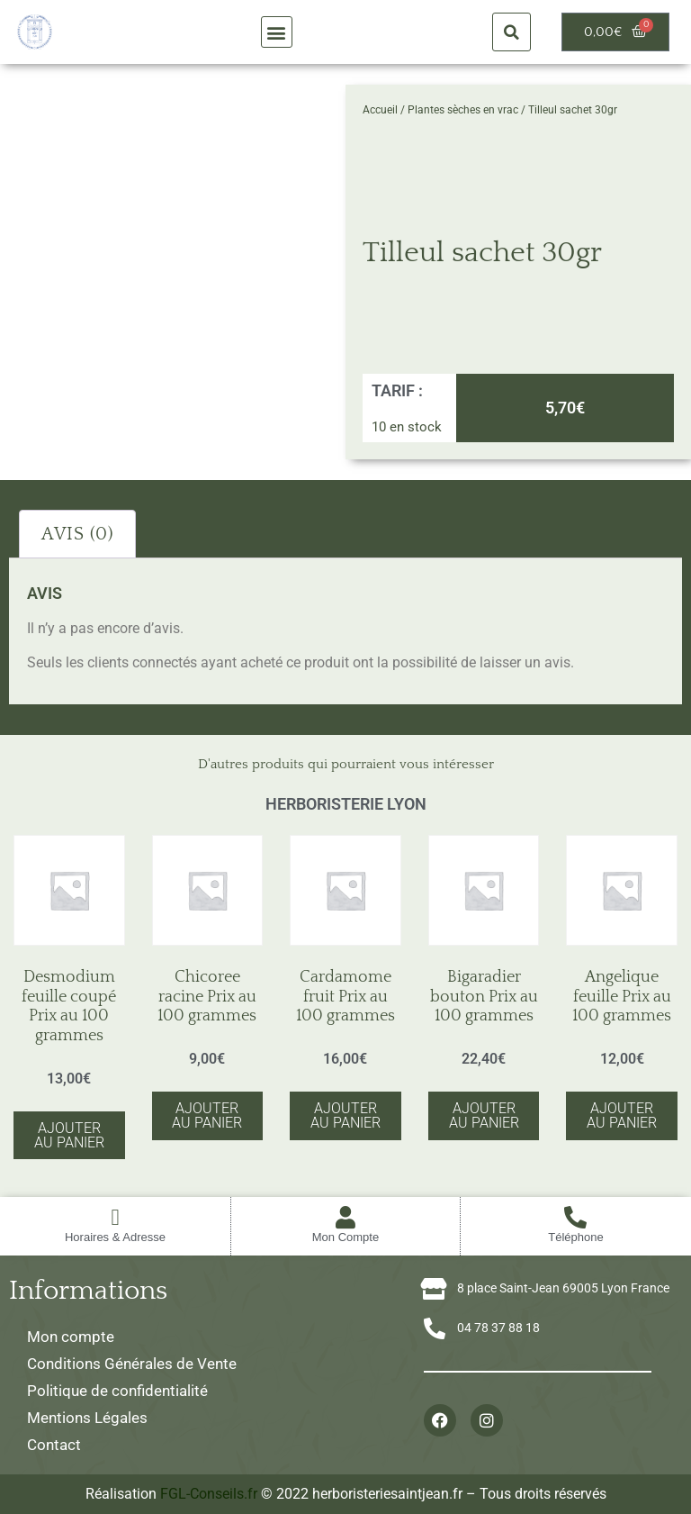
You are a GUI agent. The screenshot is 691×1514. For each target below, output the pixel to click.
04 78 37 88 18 (498, 1327)
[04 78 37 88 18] (434, 1328)
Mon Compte (345, 1237)
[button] (276, 32)
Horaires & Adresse (115, 1237)
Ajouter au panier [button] (69, 1135)
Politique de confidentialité (117, 1391)
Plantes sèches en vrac (463, 110)
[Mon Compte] (345, 1217)
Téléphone (575, 1237)
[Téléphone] (575, 1217)
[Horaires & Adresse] (114, 1217)
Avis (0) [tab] (77, 534)
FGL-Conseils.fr (208, 1493)
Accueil (380, 110)
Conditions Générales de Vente (132, 1364)
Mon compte (70, 1337)
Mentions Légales (87, 1418)
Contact (54, 1445)
